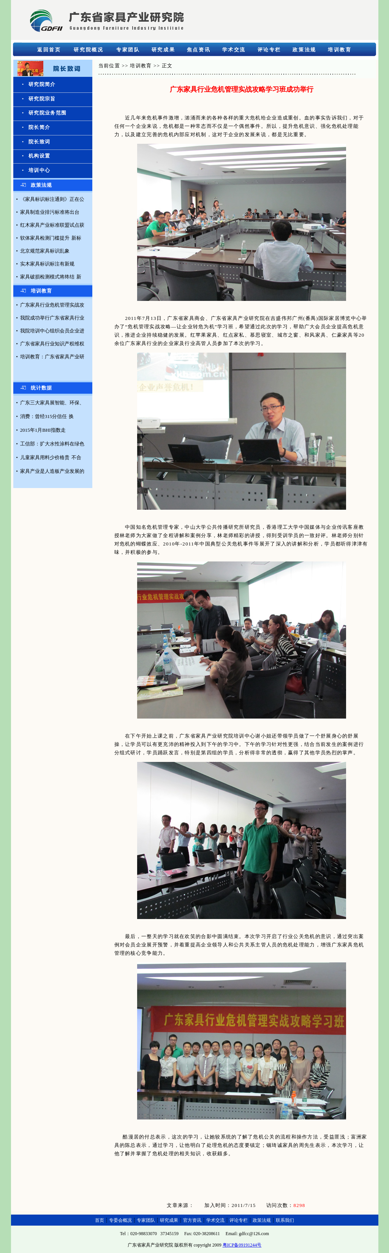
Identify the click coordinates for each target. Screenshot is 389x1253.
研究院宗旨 (42, 99)
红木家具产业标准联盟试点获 (52, 225)
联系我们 (285, 1220)
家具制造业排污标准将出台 (49, 212)
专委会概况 (120, 1220)
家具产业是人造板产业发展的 (52, 471)
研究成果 (163, 49)
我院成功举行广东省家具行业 (52, 318)
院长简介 (39, 127)
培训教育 (339, 49)
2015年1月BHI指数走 (43, 430)
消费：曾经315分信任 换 (47, 416)
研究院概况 (88, 49)
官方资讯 (192, 1220)
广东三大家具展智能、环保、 (52, 402)
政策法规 (304, 49)
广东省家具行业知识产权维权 (52, 344)
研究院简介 (42, 84)
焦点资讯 (198, 49)
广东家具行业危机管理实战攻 (52, 305)
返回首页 (49, 49)
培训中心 (39, 170)
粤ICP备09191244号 (242, 1245)
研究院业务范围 (47, 113)
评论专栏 (269, 49)
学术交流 (234, 49)
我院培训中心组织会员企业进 (52, 331)
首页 (99, 1220)
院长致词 (39, 142)
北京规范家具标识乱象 (45, 251)
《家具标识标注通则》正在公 (52, 199)
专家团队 (128, 49)
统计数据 (41, 388)
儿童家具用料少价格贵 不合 (50, 457)
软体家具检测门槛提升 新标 (50, 238)
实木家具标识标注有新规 (47, 264)
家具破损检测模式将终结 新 (50, 277)
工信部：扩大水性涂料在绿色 (52, 444)
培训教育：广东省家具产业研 (52, 356)
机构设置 (39, 156)
